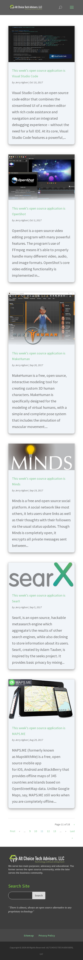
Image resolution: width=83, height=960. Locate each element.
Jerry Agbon (21, 82)
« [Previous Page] (19, 831)
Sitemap (29, 935)
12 (48, 831)
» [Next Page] (65, 831)
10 (35, 831)
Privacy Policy (47, 935)
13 (54, 831)
